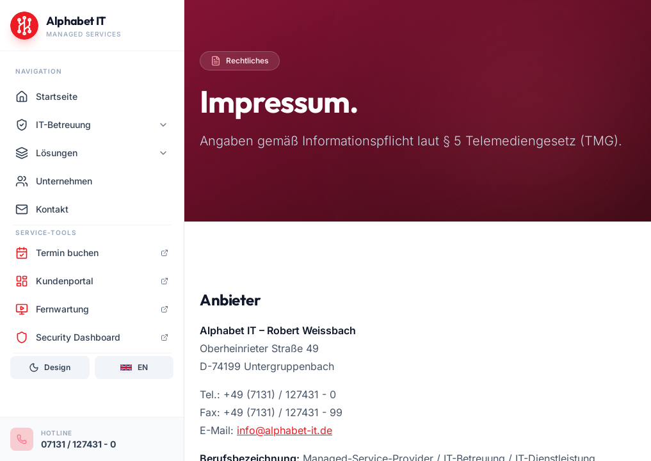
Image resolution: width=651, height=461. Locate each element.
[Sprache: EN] (134, 367)
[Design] (50, 367)
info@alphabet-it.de (284, 430)
